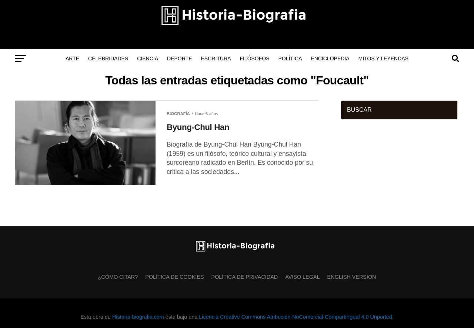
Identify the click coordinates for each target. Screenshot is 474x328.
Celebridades (108, 58)
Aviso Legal (302, 277)
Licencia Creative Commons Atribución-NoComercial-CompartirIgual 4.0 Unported (295, 317)
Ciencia (147, 58)
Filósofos (254, 58)
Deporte (179, 58)
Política (290, 58)
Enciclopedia (330, 58)
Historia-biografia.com (138, 317)
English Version (351, 277)
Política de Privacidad (244, 277)
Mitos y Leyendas (383, 58)
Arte (72, 58)
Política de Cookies (174, 277)
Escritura (216, 58)
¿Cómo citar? (118, 277)
